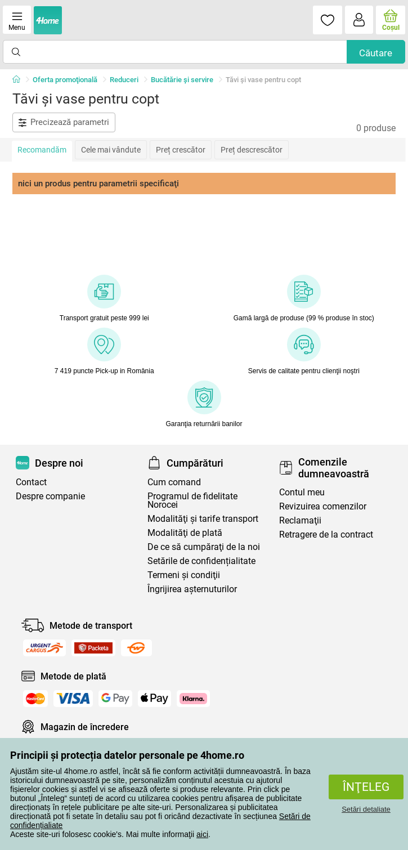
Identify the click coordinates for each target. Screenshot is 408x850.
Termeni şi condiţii (183, 575)
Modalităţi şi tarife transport (202, 519)
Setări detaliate (366, 809)
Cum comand (174, 482)
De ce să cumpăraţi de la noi (203, 547)
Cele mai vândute (111, 149)
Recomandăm (41, 149)
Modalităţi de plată (184, 533)
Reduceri (124, 79)
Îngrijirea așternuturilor (192, 589)
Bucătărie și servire (182, 79)
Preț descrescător (252, 149)
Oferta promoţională (65, 79)
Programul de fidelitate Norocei (192, 500)
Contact (31, 482)
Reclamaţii (300, 520)
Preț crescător (180, 149)
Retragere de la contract (326, 534)
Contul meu (302, 492)
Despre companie (50, 496)
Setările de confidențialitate (201, 561)
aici (202, 834)
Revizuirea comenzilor (322, 506)
